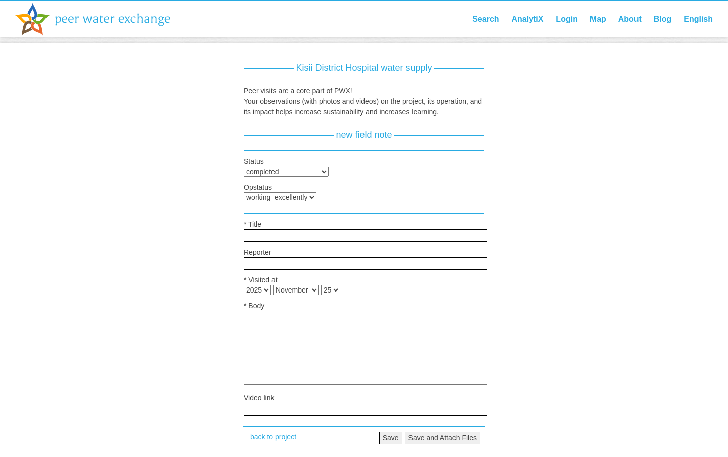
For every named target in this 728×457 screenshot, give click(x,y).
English (698, 19)
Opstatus (258, 187)
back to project (273, 437)
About (630, 19)
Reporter (257, 252)
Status (254, 161)
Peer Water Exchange (101, 19)
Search (485, 19)
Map (598, 19)
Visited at (261, 280)
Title (252, 224)
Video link (259, 398)
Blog (663, 19)
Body (254, 306)
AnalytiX (527, 19)
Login (567, 19)
